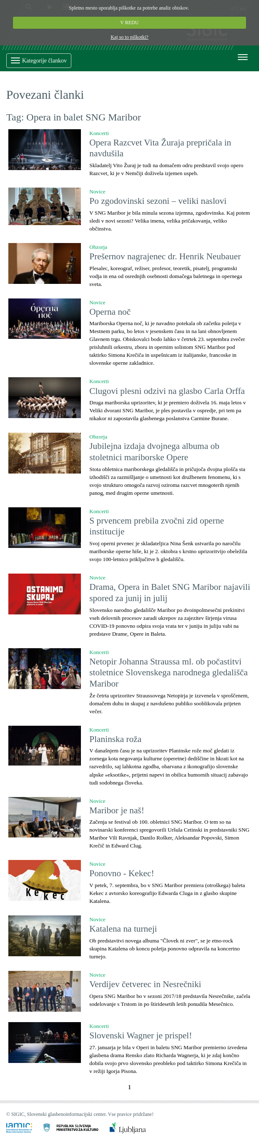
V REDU (129, 22)
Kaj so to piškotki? (129, 37)
